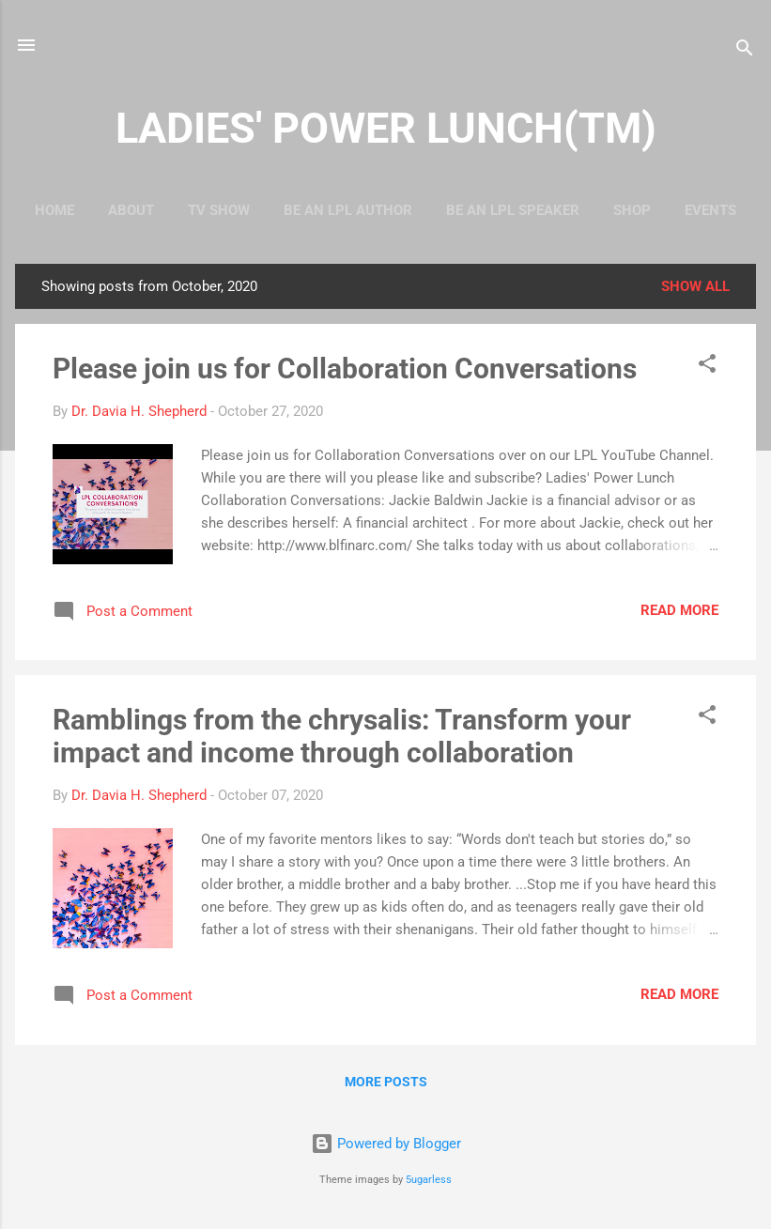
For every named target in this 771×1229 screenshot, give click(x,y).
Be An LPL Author (348, 210)
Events (710, 210)
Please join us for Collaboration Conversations (345, 368)
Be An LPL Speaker (512, 210)
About (131, 210)
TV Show (219, 210)
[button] (707, 366)
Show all (695, 286)
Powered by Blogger (386, 1143)
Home (54, 210)
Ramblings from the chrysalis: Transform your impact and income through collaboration (342, 736)
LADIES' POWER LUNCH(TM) (386, 128)
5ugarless (429, 1180)
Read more (679, 610)
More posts (386, 1081)
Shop (632, 210)
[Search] (744, 51)
